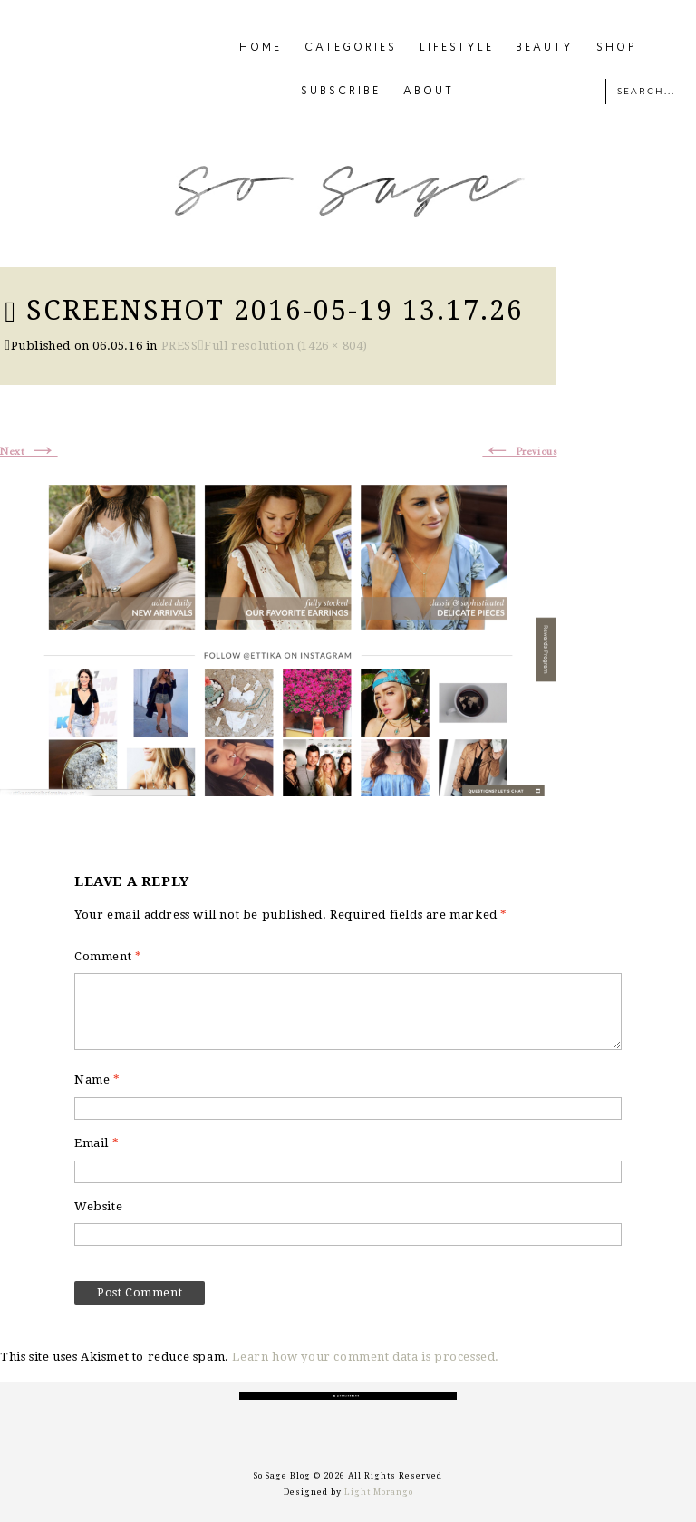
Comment (107, 956)
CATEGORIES (350, 48)
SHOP (616, 48)
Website (98, 1206)
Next (29, 452)
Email (96, 1143)
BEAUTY (545, 48)
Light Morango (378, 1492)
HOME (260, 48)
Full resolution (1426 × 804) (286, 345)
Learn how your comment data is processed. (365, 1356)
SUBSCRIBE (341, 91)
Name (97, 1079)
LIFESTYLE (457, 48)
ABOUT (428, 91)
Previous (519, 452)
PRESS (179, 345)
